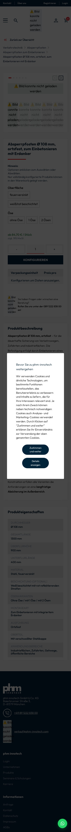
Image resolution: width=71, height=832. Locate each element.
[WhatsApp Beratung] (62, 823)
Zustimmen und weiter (35, 449)
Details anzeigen (35, 463)
